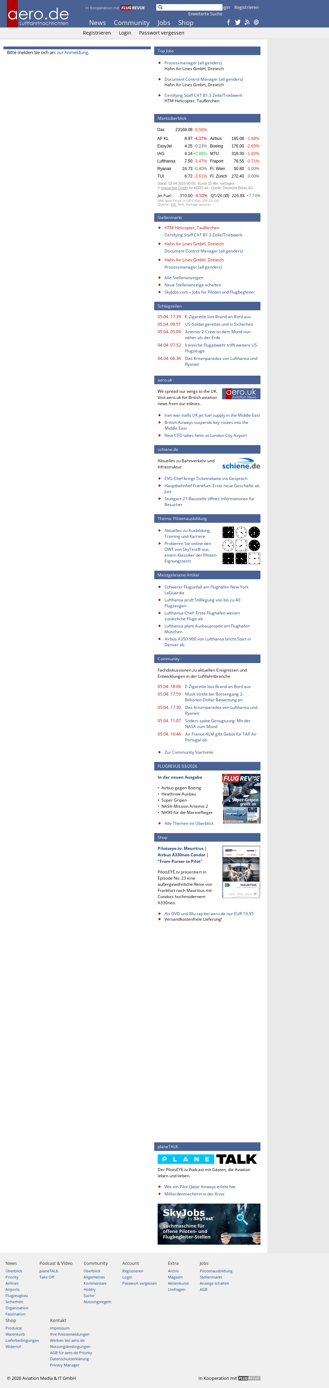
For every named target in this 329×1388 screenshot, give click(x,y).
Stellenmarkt (211, 1277)
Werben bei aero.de (67, 1340)
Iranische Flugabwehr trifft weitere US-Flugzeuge (221, 348)
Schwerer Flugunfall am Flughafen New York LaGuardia (206, 590)
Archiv (173, 1270)
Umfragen (176, 1289)
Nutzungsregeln (97, 1301)
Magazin (175, 1277)
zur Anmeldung (72, 52)
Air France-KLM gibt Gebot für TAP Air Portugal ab (221, 737)
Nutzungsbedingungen (70, 1346)
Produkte (13, 1328)
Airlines (12, 1283)
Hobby (90, 1289)
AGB (203, 1289)
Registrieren (246, 7)
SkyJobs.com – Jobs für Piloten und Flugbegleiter (209, 292)
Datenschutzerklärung (69, 1358)
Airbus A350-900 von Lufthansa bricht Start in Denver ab (207, 642)
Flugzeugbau (16, 1295)
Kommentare (95, 1283)
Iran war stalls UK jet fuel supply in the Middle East (212, 415)
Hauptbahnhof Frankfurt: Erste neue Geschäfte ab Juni (211, 488)
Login (224, 7)
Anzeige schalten (214, 1283)
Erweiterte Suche (205, 14)
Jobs (164, 22)
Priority (12, 1277)
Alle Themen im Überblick (189, 823)
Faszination (15, 1313)
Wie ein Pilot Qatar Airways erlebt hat (199, 1187)
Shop (186, 22)
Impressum (60, 1328)
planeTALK (48, 1270)
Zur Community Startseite (189, 752)
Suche (89, 1295)
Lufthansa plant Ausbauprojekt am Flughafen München (207, 629)
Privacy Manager (64, 1364)
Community (132, 22)
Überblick (13, 1270)
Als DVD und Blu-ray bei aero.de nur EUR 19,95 (209, 914)
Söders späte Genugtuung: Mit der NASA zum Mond (218, 723)
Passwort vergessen (161, 32)
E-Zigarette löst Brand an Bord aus (218, 317)
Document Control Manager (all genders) (203, 79)
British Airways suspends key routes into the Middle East (206, 425)
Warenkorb (15, 1334)
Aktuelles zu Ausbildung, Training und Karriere (187, 533)
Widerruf (13, 1346)
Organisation (16, 1307)
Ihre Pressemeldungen (69, 1334)
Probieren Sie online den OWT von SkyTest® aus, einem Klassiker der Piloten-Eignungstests (191, 552)
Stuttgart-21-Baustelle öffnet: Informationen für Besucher (209, 501)
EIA (173, 204)
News (97, 22)
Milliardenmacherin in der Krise (194, 1194)
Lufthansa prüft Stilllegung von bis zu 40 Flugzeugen (202, 603)
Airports (12, 1289)
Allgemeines (94, 1277)
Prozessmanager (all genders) (193, 63)
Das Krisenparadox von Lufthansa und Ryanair (221, 361)
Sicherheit (14, 1301)
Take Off (46, 1277)
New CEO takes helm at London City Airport (205, 435)
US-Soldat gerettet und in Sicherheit (219, 324)
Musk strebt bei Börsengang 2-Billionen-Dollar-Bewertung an (214, 697)
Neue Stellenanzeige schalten (192, 285)
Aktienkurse (178, 1283)
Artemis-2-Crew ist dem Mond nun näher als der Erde (218, 334)
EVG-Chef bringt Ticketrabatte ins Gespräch (205, 478)
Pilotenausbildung (216, 1270)
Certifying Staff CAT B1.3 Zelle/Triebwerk (203, 95)
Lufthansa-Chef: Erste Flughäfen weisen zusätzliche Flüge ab (202, 616)
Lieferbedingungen (22, 1340)
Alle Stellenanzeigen (183, 278)
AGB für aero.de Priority (71, 1352)
